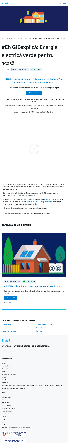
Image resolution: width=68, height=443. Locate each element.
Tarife (3, 396)
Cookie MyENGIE (7, 431)
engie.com (5, 321)
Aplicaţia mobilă (6, 335)
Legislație (4, 393)
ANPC (3, 357)
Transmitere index (7, 349)
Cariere (4, 315)
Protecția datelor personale (10, 437)
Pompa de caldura (42, 266)
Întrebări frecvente (7, 352)
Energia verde (6, 263)
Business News (6, 304)
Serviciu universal (7, 401)
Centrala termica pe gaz (44, 263)
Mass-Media (5, 318)
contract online (51, 137)
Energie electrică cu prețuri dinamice (13, 404)
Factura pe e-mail (7, 343)
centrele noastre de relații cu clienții (39, 140)
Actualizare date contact (9, 346)
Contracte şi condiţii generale (10, 390)
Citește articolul (11, 236)
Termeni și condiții (7, 439)
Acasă (4, 38)
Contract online (34, 93)
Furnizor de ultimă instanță (10, 399)
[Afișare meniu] (64, 3)
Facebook (3, 413)
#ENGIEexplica (11, 38)
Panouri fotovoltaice (9, 269)
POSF (3, 363)
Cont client (5, 338)
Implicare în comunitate (9, 312)
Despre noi (5, 307)
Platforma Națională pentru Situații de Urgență (16, 366)
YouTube (11, 413)
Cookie (4, 434)
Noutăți (4, 301)
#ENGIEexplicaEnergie (24, 38)
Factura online (6, 266)
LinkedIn (7, 413)
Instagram (14, 413)
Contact (4, 354)
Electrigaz (39, 269)
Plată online (5, 341)
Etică (3, 309)
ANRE (3, 360)
